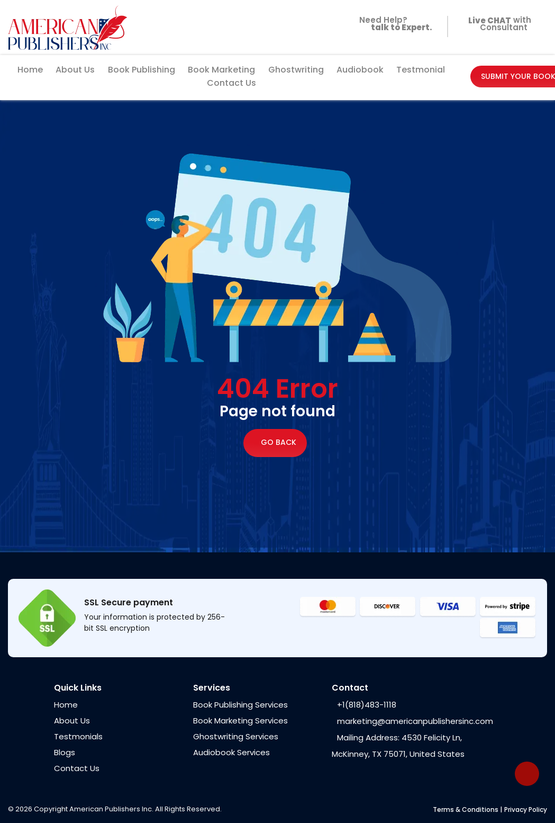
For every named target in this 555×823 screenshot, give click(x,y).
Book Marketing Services (240, 720)
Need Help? (393, 27)
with (497, 21)
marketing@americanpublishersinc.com (415, 721)
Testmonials (78, 736)
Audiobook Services (231, 752)
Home (30, 70)
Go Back (275, 443)
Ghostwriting (296, 70)
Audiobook (360, 70)
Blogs (64, 752)
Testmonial (420, 70)
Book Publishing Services (240, 704)
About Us (75, 70)
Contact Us (231, 83)
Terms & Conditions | (467, 809)
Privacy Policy (525, 809)
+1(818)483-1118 (366, 704)
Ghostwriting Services (235, 736)
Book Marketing (221, 70)
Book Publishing (141, 70)
